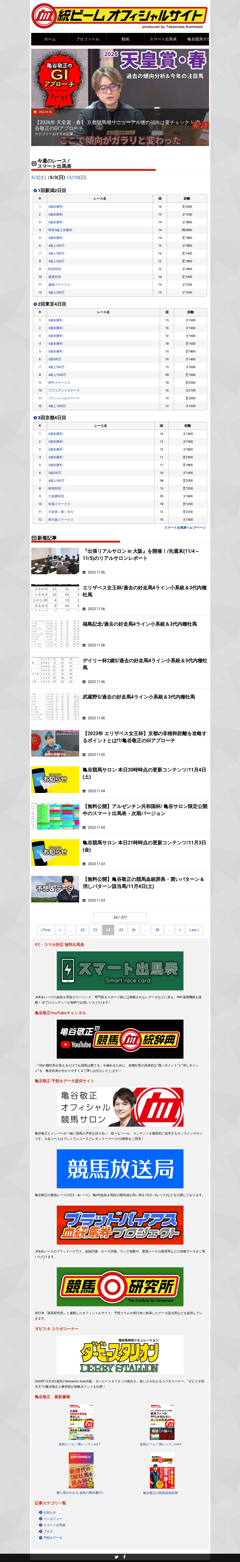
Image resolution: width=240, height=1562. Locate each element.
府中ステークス (59, 382)
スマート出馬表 (163, 39)
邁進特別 (54, 277)
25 (121, 930)
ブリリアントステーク (64, 390)
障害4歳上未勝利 (60, 230)
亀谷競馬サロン (201, 39)
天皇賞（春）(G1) (60, 512)
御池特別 (54, 488)
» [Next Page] (180, 930)
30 (157, 930)
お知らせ (49, 1512)
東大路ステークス (61, 519)
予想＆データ (52, 1538)
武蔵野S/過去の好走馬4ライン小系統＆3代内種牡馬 (139, 697)
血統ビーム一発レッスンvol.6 (160, 1444)
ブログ (48, 1531)
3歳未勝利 (55, 206)
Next (205, 125)
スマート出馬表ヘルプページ (184, 527)
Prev (196, 125)
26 (134, 930)
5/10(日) (77, 177)
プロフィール (87, 39)
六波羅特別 (56, 496)
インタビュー (52, 1519)
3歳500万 (54, 359)
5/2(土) (38, 177)
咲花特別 (54, 269)
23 (95, 930)
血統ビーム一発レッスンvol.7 (79, 1444)
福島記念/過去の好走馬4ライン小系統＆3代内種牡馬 (140, 624)
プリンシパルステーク (64, 398)
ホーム (50, 39)
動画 (125, 39)
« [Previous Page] (60, 930)
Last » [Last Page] (194, 930)
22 (83, 930)
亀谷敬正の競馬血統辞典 (160, 1493)
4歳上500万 (56, 245)
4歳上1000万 (57, 375)
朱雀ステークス (59, 504)
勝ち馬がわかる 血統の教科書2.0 (80, 1492)
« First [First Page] (45, 930)
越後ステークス (59, 284)
